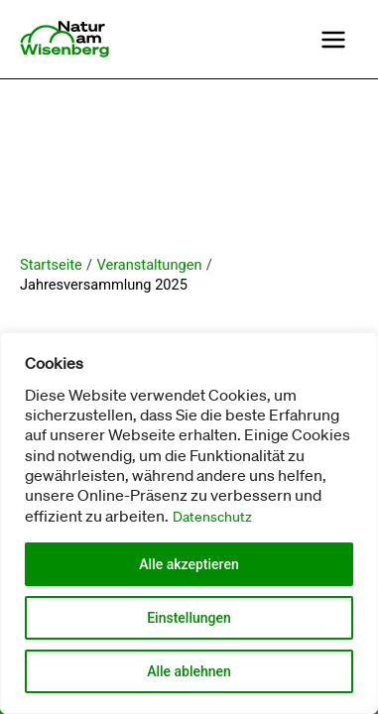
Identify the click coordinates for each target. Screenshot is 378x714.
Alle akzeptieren (188, 564)
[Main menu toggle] (333, 39)
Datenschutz (212, 517)
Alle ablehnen (189, 671)
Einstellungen (189, 618)
